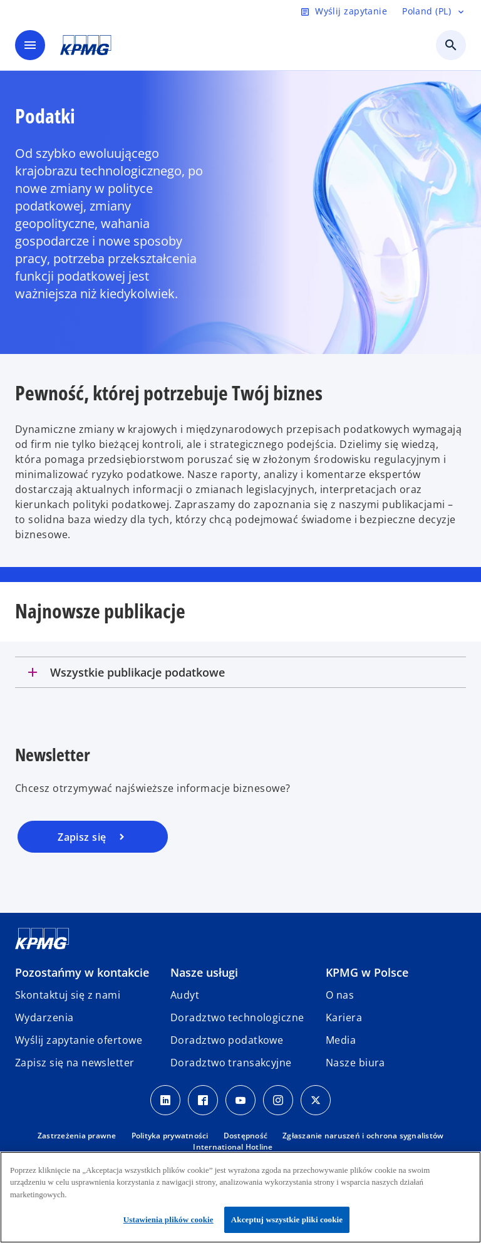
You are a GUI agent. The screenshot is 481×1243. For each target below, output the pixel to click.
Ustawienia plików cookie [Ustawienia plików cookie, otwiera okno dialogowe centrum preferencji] (168, 1219)
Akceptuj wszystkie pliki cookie (287, 1219)
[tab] (240, 672)
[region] (240, 1197)
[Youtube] (240, 1100)
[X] (316, 1100)
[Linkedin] (165, 1100)
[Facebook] (203, 1100)
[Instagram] (278, 1100)
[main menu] (30, 45)
